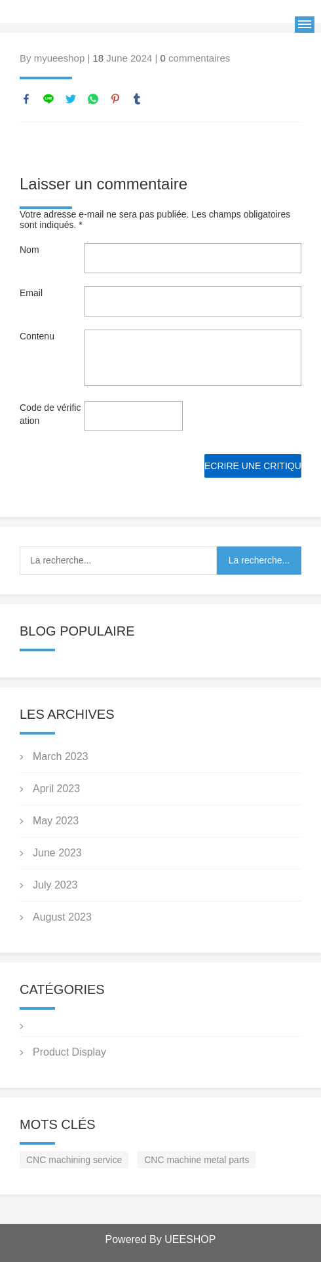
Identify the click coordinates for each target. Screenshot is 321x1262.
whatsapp (93, 98)
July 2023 (55, 884)
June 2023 (57, 852)
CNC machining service (74, 1160)
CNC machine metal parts (196, 1160)
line (48, 98)
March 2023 (60, 756)
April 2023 (56, 788)
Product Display (69, 1052)
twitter (70, 98)
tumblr (136, 98)
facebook (26, 98)
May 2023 (56, 820)
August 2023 (62, 917)
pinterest (115, 98)
